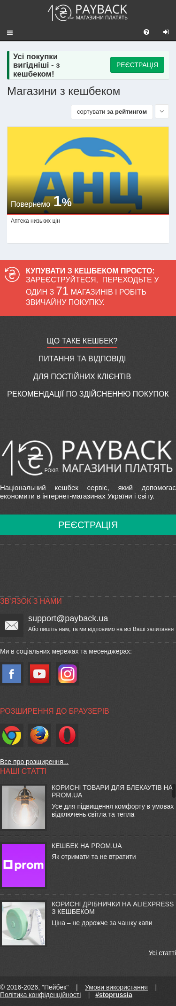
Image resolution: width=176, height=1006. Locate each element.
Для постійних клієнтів (82, 377)
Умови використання (116, 987)
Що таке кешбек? (82, 341)
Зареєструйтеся (61, 280)
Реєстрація (88, 525)
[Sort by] (162, 111)
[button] (6, 32)
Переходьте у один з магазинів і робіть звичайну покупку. (92, 291)
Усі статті (162, 953)
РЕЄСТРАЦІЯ (137, 65)
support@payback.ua (68, 618)
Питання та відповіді (82, 359)
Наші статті (23, 771)
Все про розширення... (34, 761)
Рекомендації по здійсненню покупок (87, 394)
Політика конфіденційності (40, 994)
